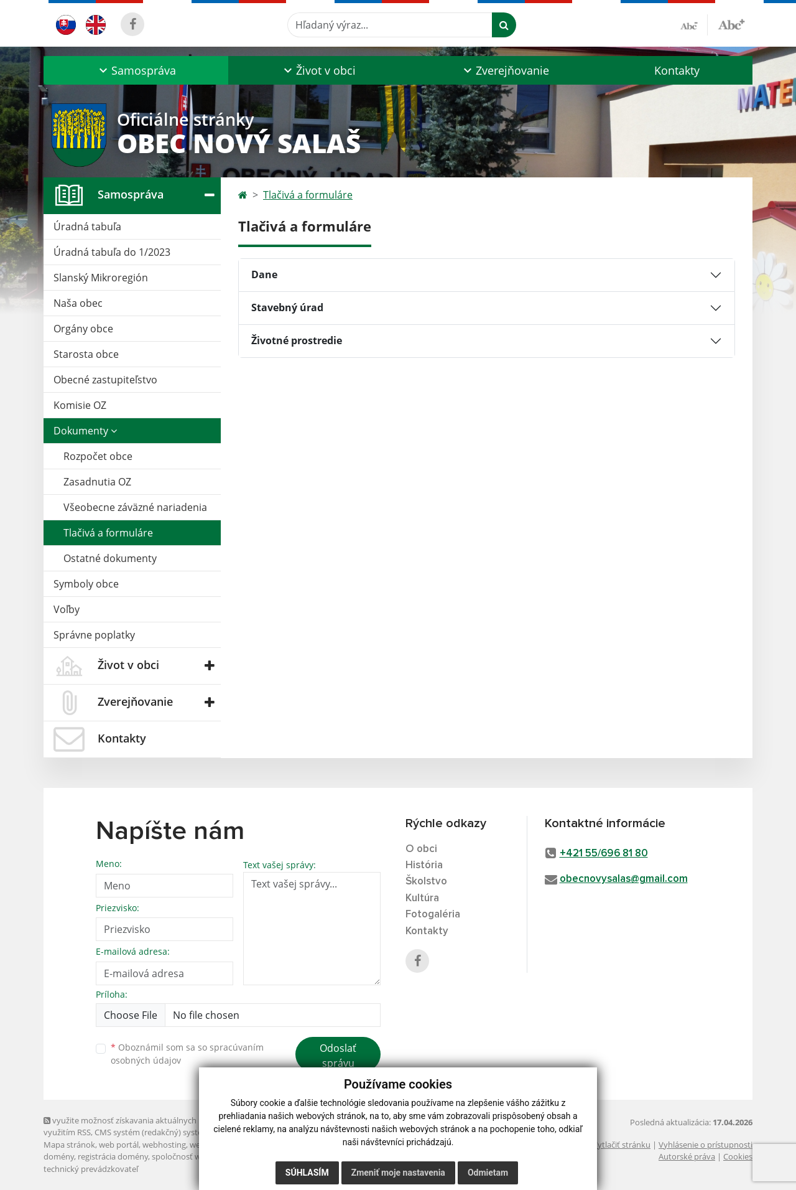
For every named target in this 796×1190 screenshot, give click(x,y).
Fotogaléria (432, 914)
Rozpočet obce (97, 456)
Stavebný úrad (287, 307)
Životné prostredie (296, 340)
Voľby (66, 609)
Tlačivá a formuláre (108, 533)
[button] (136, 70)
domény (59, 1156)
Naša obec (78, 303)
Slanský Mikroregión (100, 277)
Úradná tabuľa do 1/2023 (111, 252)
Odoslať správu (338, 1055)
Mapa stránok (69, 1144)
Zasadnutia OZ (97, 482)
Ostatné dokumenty (110, 558)
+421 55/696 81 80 (604, 853)
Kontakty (677, 70)
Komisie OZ (79, 405)
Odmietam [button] (488, 1173)
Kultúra (422, 898)
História (424, 865)
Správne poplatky (94, 635)
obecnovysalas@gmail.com (624, 879)
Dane (264, 274)
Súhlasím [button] (307, 1173)
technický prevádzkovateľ (91, 1168)
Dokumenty (85, 431)
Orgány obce (83, 328)
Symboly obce (86, 584)
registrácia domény (113, 1156)
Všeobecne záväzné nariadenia (135, 507)
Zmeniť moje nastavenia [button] (398, 1173)
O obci (421, 849)
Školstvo (426, 881)
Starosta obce (86, 354)
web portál (119, 1144)
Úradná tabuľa (87, 226)
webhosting (164, 1144)
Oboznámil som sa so (187, 1053)
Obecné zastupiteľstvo (105, 380)
